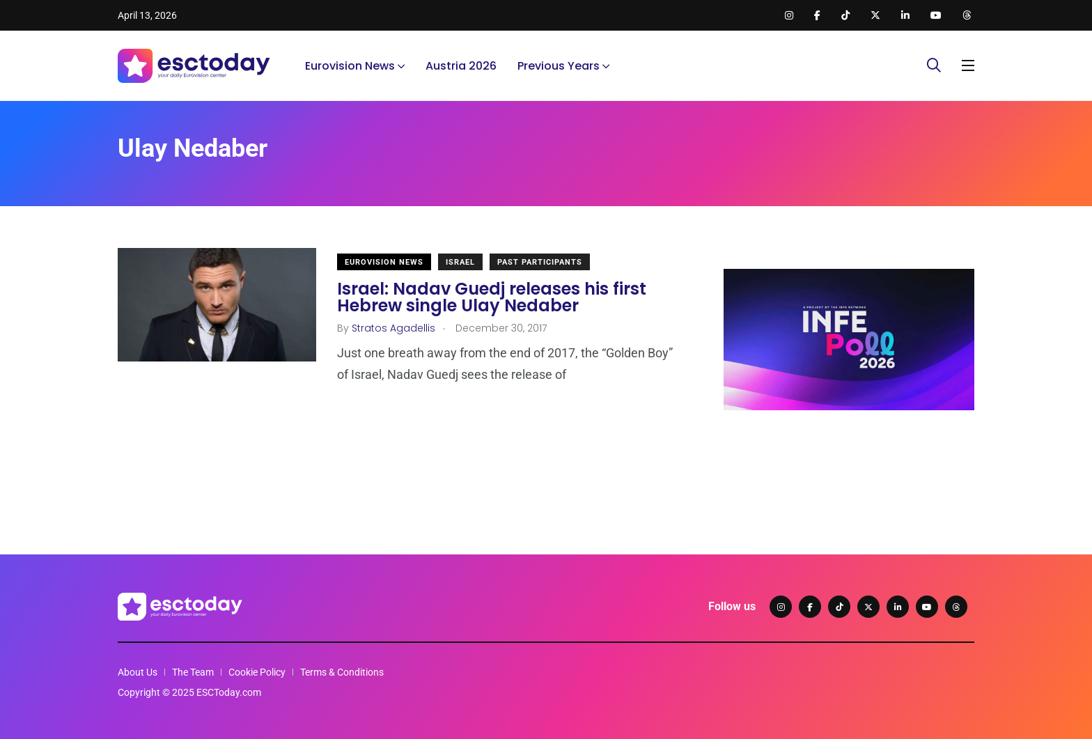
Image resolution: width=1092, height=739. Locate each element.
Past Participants (539, 262)
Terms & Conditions (342, 672)
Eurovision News (350, 66)
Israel (460, 262)
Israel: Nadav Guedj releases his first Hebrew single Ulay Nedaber (491, 297)
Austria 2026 (461, 66)
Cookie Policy (257, 672)
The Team (193, 672)
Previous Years (558, 66)
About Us (137, 672)
